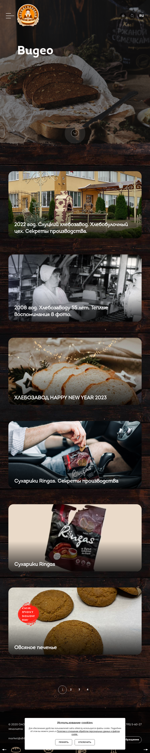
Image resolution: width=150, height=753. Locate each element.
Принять (64, 742)
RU (141, 16)
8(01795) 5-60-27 (131, 724)
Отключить (84, 742)
